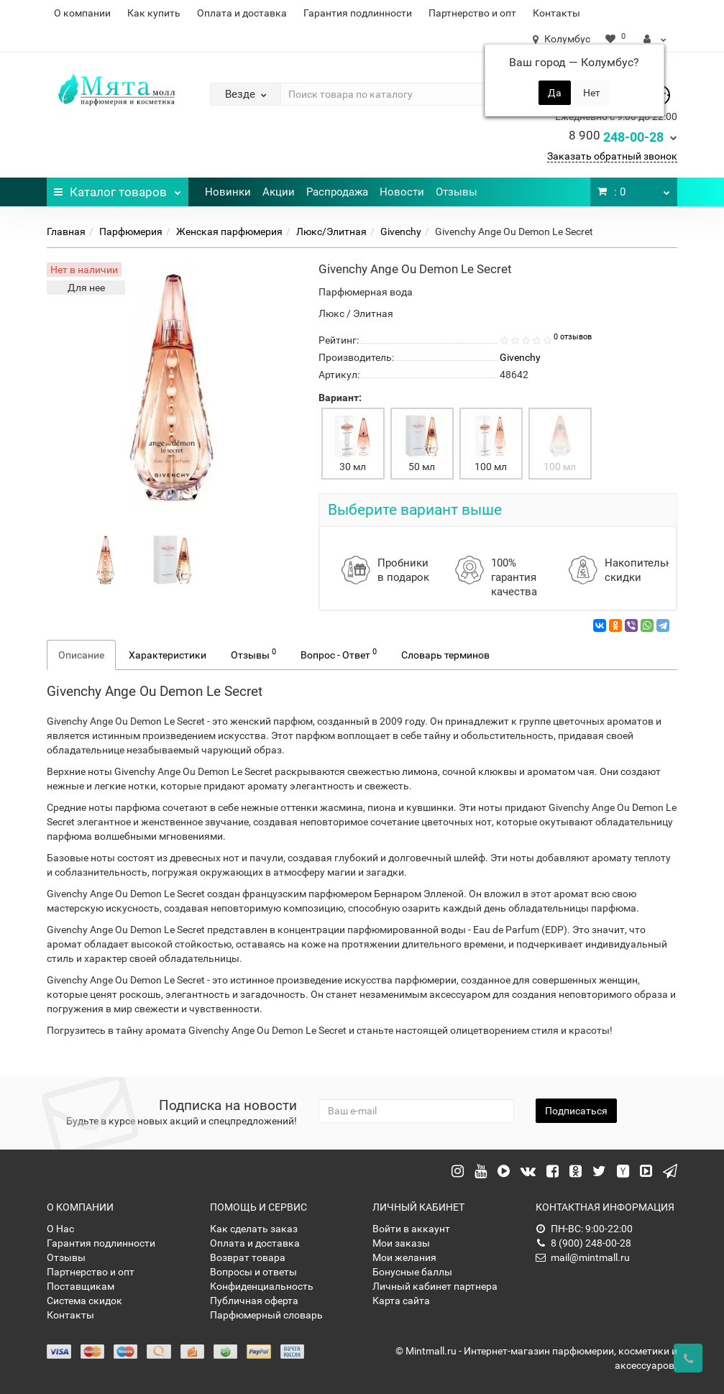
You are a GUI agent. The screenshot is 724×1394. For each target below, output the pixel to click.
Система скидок (84, 1300)
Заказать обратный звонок (612, 156)
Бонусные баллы (412, 1272)
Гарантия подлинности (357, 13)
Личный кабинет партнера (435, 1286)
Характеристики (167, 655)
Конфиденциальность (261, 1286)
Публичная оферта (254, 1300)
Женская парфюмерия (229, 231)
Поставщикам (80, 1286)
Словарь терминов (445, 655)
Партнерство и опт (472, 13)
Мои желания (404, 1257)
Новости (402, 191)
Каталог (117, 188)
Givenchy (400, 231)
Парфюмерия (130, 231)
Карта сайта (401, 1300)
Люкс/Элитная (331, 231)
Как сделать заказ (254, 1228)
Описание (81, 655)
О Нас (60, 1228)
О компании (82, 13)
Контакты (556, 13)
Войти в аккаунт (411, 1228)
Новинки (228, 191)
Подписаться (576, 1110)
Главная (66, 231)
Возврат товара (247, 1257)
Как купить (153, 13)
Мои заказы (401, 1243)
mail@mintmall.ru (583, 1257)
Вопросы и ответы (253, 1272)
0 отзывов (573, 336)
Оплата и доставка (242, 13)
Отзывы (456, 191)
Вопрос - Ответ (339, 653)
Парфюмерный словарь (266, 1315)
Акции (278, 191)
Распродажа (337, 191)
